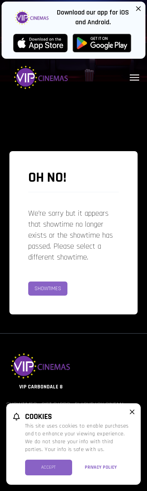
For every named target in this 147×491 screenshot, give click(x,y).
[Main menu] (134, 77)
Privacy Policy (101, 467)
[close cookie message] (132, 412)
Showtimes (47, 288)
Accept (48, 467)
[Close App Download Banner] (138, 9)
